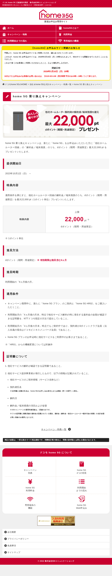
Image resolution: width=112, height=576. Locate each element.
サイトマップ (12, 552)
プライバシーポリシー (16, 539)
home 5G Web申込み (81, 501)
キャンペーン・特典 (17, 34)
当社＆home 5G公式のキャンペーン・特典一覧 (51, 84)
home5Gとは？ (71, 28)
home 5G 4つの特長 (81, 466)
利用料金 (67, 34)
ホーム (10, 28)
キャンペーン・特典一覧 (53, 429)
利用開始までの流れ (17, 41)
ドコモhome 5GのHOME (16, 84)
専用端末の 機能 (30, 501)
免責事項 (10, 545)
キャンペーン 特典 (30, 466)
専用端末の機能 (71, 41)
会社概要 (10, 532)
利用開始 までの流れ (81, 484)
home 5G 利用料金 (30, 484)
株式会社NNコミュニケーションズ (59, 561)
